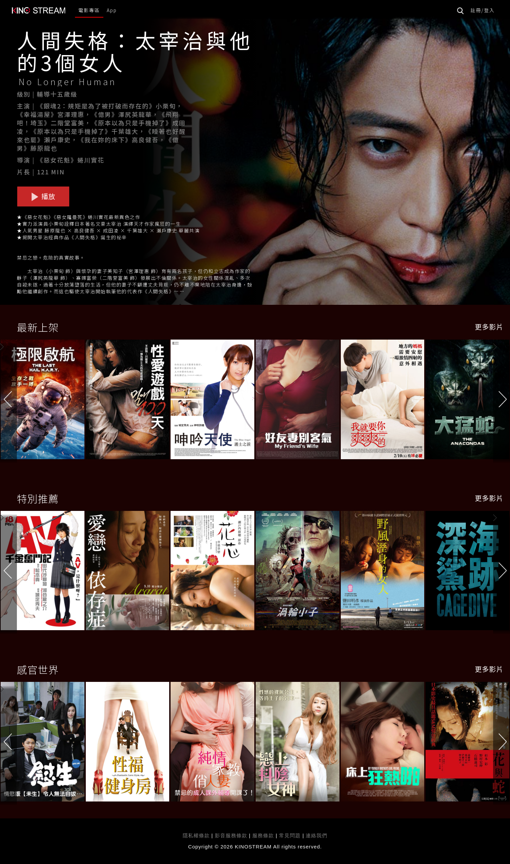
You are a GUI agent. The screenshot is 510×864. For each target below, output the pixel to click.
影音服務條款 (231, 835)
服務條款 (264, 835)
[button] (501, 401)
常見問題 (290, 835)
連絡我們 (316, 835)
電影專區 (89, 10)
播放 (43, 196)
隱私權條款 (196, 835)
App (112, 10)
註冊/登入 (482, 10)
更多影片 (489, 326)
